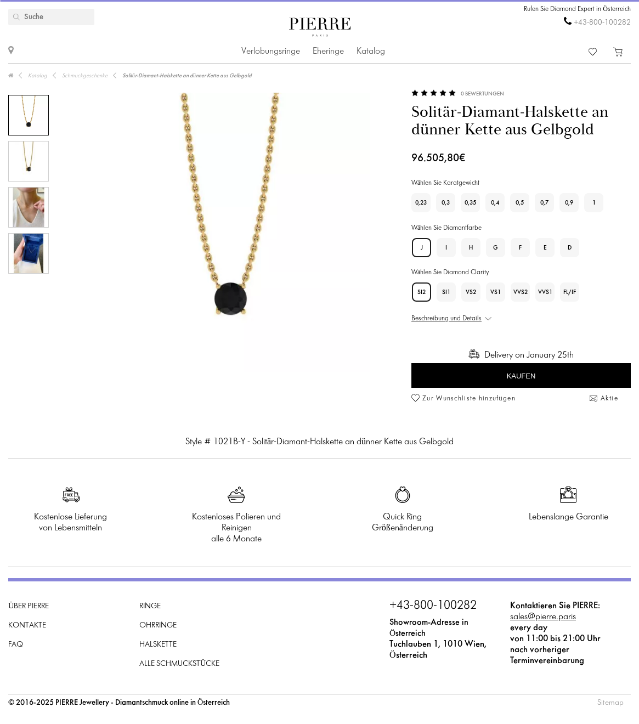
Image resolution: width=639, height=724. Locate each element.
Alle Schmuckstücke (179, 664)
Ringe (150, 606)
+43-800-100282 (602, 22)
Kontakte (27, 625)
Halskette (158, 644)
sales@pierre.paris (543, 617)
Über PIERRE (28, 606)
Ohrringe (158, 625)
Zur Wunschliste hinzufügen (469, 398)
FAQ (15, 644)
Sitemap (610, 702)
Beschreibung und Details (446, 318)
